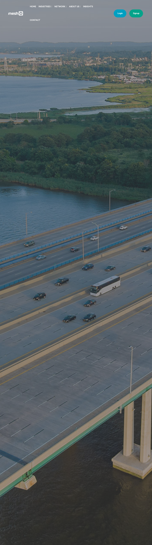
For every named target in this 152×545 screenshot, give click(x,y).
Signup (136, 13)
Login (120, 13)
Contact (35, 20)
